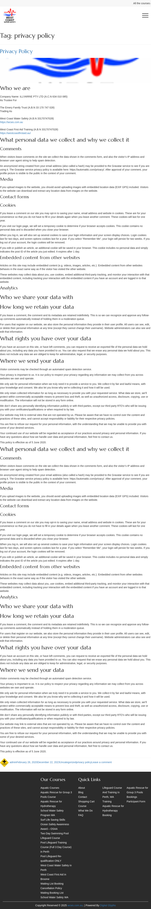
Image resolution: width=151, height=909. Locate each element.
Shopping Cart (86, 801)
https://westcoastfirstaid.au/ (15, 133)
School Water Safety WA (54, 897)
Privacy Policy (16, 51)
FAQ (80, 815)
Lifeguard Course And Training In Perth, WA (112, 792)
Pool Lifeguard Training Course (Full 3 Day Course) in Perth (56, 847)
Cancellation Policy (51, 888)
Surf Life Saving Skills (53, 819)
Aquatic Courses (50, 787)
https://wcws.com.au (11, 122)
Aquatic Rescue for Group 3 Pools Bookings (137, 792)
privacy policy (84, 762)
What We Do (85, 810)
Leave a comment (102, 762)
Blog (80, 792)
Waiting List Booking (52, 883)
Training (107, 801)
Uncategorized (68, 762)
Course (82, 806)
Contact (82, 796)
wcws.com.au (75, 905)
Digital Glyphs (108, 905)
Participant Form (136, 801)
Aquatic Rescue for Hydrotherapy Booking (113, 811)
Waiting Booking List (52, 892)
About (81, 787)
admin (13, 762)
